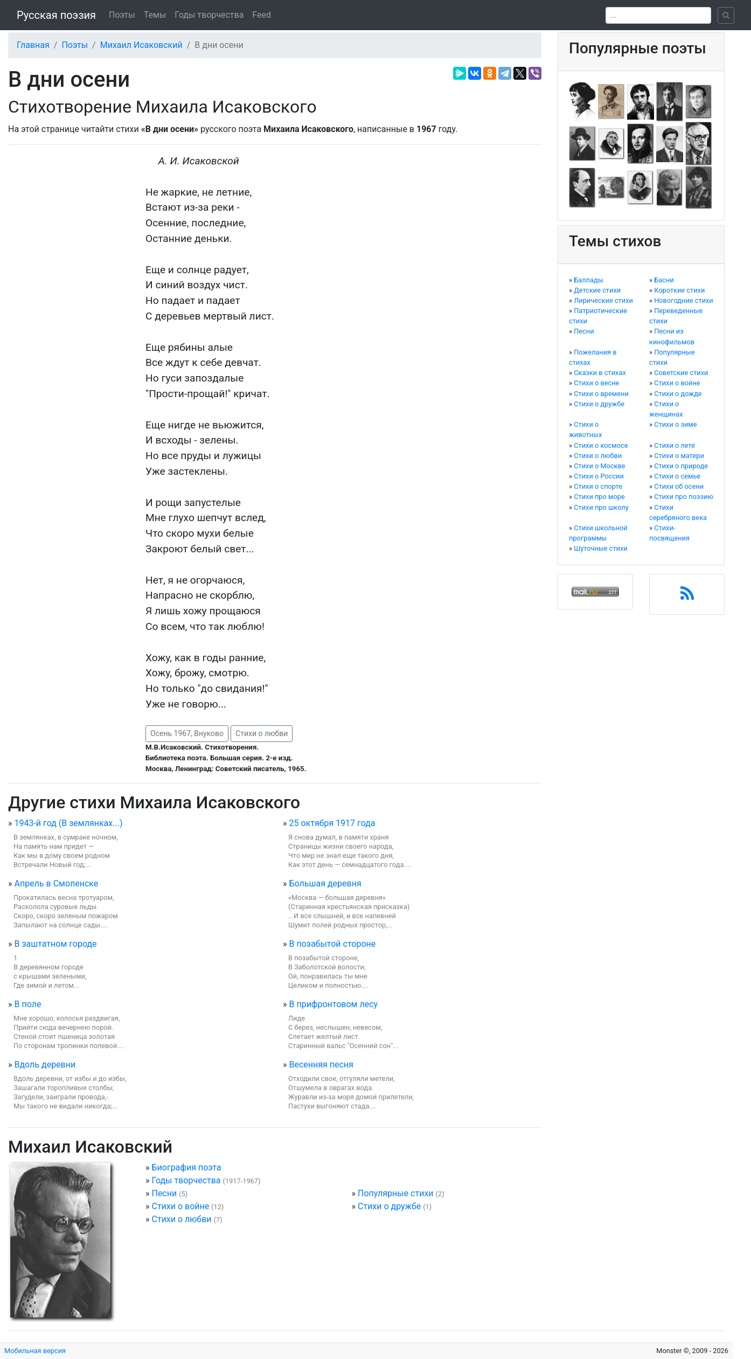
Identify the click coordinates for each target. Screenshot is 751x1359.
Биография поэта (186, 1167)
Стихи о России (599, 476)
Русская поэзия (56, 15)
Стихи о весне (596, 383)
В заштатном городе (55, 944)
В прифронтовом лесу (333, 1004)
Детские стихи (597, 290)
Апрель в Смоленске (56, 883)
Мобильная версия (35, 1351)
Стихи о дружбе (389, 1206)
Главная (33, 45)
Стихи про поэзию (683, 497)
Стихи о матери (679, 456)
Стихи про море (599, 497)
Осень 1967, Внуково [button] (187, 733)
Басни (664, 280)
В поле (27, 1004)
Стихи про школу (601, 507)
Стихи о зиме (675, 424)
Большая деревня (325, 883)
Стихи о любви (261, 733)
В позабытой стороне (332, 944)
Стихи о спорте (598, 486)
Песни (164, 1193)
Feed (261, 15)
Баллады (588, 280)
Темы (155, 15)
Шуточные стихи (601, 548)
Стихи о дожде (677, 394)
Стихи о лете (674, 445)
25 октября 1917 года (332, 823)
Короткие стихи (679, 290)
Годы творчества (209, 15)
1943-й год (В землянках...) (68, 823)
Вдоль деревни (44, 1064)
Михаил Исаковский (141, 45)
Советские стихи (681, 373)
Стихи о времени (601, 394)
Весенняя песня (321, 1064)
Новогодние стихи (683, 300)
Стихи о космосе (601, 445)
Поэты (122, 15)
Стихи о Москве (599, 466)
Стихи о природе (681, 466)
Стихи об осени (679, 486)
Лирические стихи (603, 300)
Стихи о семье (677, 476)
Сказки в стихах (600, 373)
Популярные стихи (396, 1193)
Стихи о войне (180, 1206)
